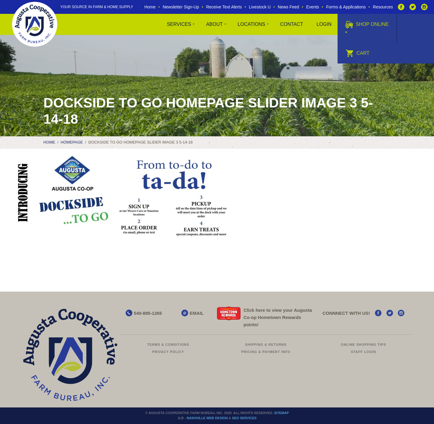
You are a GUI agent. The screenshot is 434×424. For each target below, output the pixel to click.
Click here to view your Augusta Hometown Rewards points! (278, 317)
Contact (291, 24)
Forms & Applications (346, 7)
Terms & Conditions (168, 344)
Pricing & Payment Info (265, 352)
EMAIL (197, 313)
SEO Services (244, 418)
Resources (383, 7)
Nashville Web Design (207, 418)
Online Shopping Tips (363, 344)
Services (179, 24)
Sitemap (281, 413)
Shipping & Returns (266, 344)
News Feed (288, 7)
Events (312, 7)
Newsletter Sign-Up (181, 7)
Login (324, 24)
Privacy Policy (168, 352)
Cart (358, 53)
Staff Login (363, 352)
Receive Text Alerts (224, 7)
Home (150, 7)
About (214, 24)
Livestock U (260, 7)
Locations (251, 24)
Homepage (72, 142)
